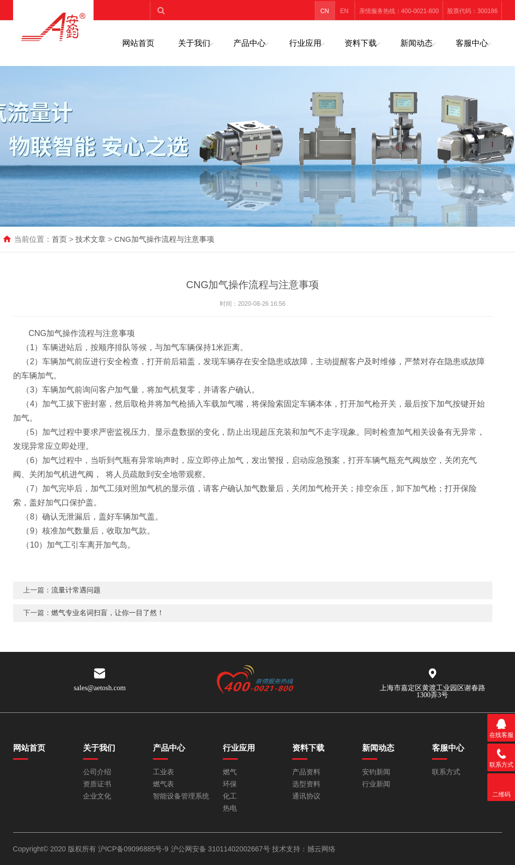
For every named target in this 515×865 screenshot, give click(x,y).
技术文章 (90, 239)
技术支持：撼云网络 (303, 849)
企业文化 (97, 796)
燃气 (230, 772)
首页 (59, 239)
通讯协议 (306, 796)
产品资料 (306, 772)
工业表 (163, 772)
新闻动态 (416, 43)
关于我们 (194, 43)
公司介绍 (97, 772)
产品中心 (249, 43)
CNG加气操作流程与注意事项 (164, 239)
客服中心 (472, 43)
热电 (230, 808)
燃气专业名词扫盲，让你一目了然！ (107, 626)
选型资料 (306, 784)
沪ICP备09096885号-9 (133, 849)
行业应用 (305, 43)
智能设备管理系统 (181, 796)
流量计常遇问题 (76, 604)
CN (324, 11)
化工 (230, 796)
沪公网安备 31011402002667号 (221, 849)
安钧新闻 (376, 772)
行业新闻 (376, 784)
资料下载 (361, 43)
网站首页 (138, 43)
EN (344, 11)
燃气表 (163, 784)
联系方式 (446, 772)
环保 (230, 784)
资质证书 (97, 784)
